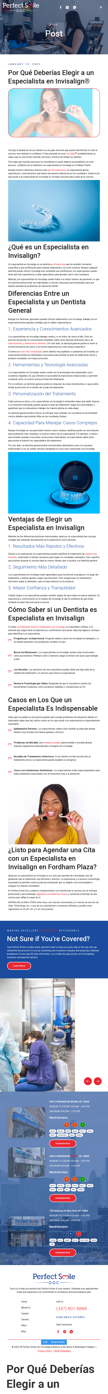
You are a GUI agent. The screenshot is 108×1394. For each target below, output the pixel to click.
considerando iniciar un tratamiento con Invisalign (41, 627)
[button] (101, 7)
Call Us (59, 1301)
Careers (25, 1319)
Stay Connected (64, 1324)
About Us (25, 1307)
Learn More (19, 965)
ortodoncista (59, 264)
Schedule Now (62, 1143)
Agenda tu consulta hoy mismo (52, 894)
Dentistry (49, 930)
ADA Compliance (62, 1351)
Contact (25, 1313)
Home (24, 1301)
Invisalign (70, 153)
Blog (23, 1331)
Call (45, 1342)
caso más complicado (31, 351)
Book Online (58, 1342)
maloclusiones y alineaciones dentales (27, 343)
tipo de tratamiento (56, 170)
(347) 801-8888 (71, 1308)
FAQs (24, 1325)
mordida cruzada (51, 742)
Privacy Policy (45, 1351)
